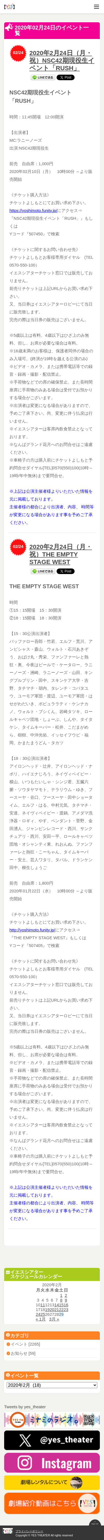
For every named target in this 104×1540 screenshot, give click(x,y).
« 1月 (41, 1319)
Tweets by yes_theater (25, 1406)
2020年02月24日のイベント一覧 (46, 29)
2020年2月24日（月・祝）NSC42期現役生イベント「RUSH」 (62, 61)
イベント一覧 (22, 1375)
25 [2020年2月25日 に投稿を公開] (42, 1314)
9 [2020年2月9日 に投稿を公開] (66, 1300)
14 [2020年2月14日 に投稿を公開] (56, 1304)
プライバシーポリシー (29, 1531)
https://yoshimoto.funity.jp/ (33, 210)
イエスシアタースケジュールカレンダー (34, 1274)
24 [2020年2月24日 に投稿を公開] (38, 1314)
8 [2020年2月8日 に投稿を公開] (61, 1300)
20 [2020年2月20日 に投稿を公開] (52, 1309)
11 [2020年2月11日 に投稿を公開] (42, 1304)
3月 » (54, 1319)
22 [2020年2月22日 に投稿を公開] (61, 1309)
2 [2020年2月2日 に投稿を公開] (66, 1295)
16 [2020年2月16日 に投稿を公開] (66, 1304)
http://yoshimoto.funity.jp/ (32, 930)
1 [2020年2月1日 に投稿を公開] (61, 1295)
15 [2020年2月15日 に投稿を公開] (61, 1304)
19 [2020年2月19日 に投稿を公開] (47, 1309)
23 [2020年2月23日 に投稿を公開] (66, 1309)
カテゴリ (17, 1335)
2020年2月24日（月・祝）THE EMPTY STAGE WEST (60, 554)
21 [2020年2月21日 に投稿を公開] (56, 1309)
